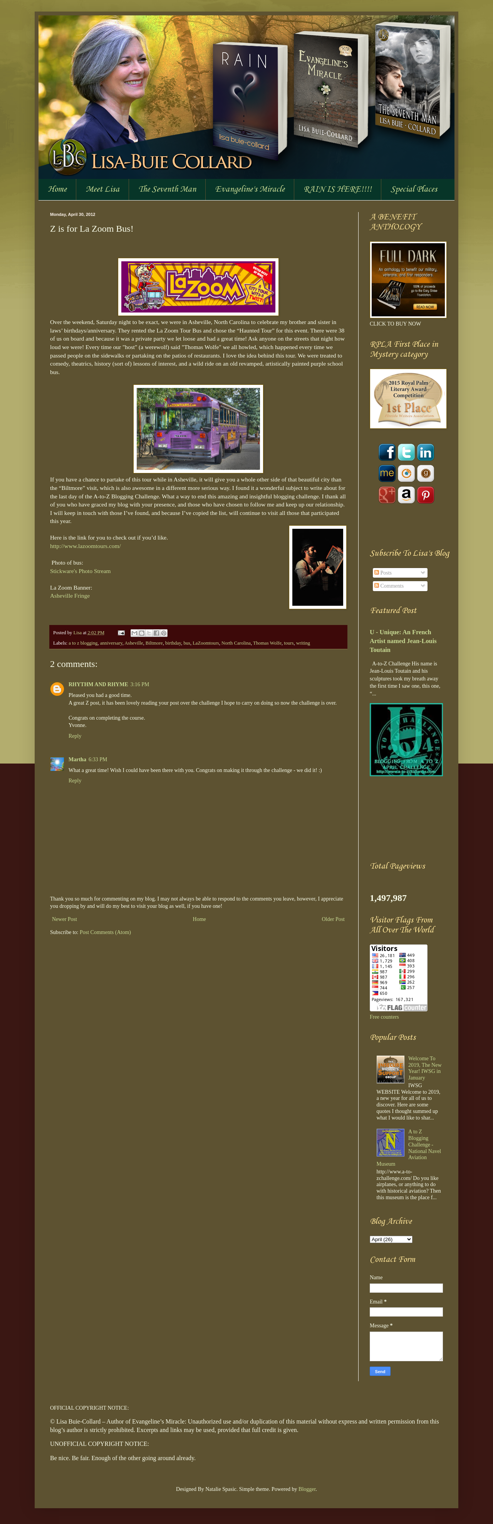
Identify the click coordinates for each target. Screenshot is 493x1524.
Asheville (133, 643)
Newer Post (64, 919)
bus (186, 643)
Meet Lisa (102, 189)
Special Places (414, 189)
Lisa (78, 632)
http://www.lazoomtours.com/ (85, 546)
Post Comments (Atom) (105, 932)
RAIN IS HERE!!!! (338, 189)
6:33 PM (98, 759)
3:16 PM (140, 684)
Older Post (333, 919)
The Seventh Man (167, 189)
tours (288, 643)
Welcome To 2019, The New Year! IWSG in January (424, 1068)
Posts (383, 573)
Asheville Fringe (70, 595)
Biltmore (154, 643)
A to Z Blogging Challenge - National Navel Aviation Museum (409, 1148)
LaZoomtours (206, 643)
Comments (389, 586)
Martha (77, 759)
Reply (75, 736)
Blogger (306, 1489)
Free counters (384, 1017)
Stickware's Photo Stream (80, 571)
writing (303, 643)
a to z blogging (83, 643)
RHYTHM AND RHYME (98, 684)
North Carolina (236, 643)
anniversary (111, 643)
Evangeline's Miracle (250, 189)
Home (57, 189)
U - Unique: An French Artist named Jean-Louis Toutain (403, 640)
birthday (173, 643)
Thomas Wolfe (267, 643)
